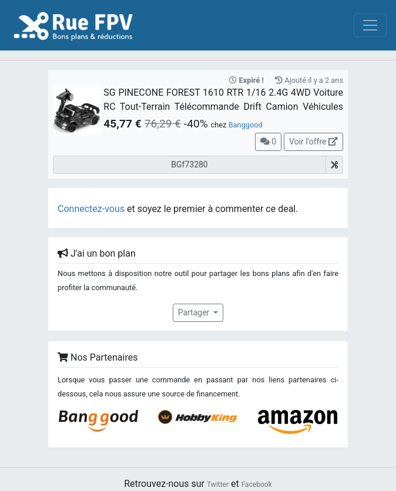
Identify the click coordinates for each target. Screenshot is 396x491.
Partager (195, 312)
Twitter (218, 484)
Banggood (246, 124)
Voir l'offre (313, 141)
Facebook (256, 484)
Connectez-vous (91, 208)
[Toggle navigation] (370, 25)
